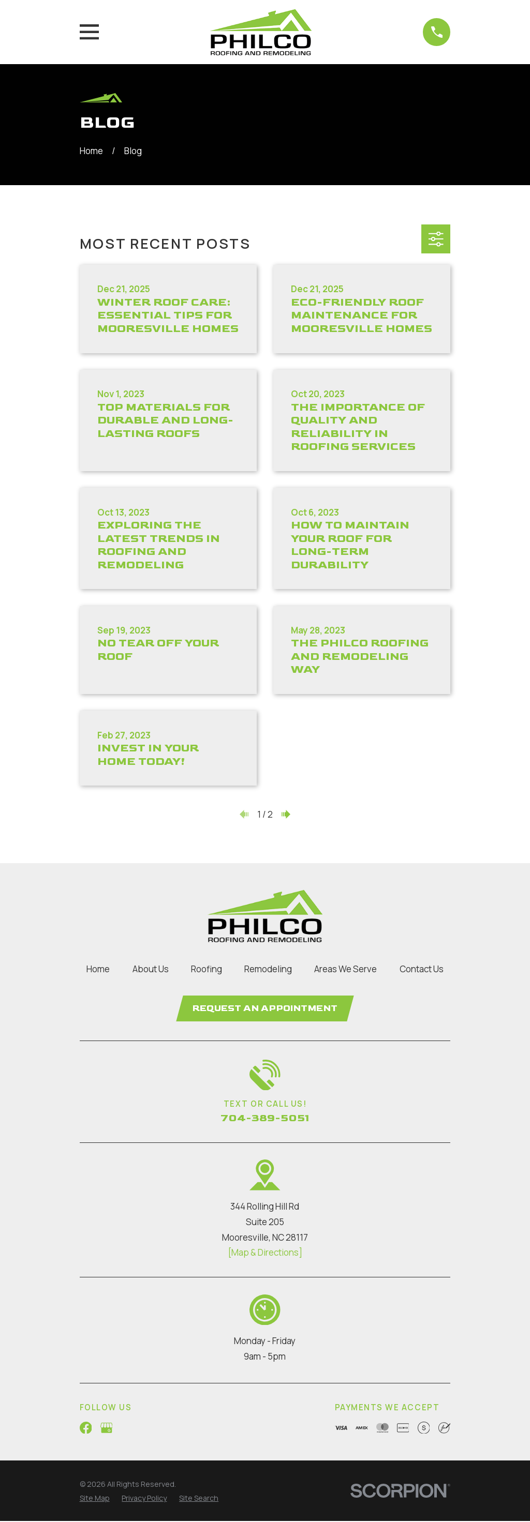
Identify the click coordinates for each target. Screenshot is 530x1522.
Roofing (206, 969)
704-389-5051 (264, 1119)
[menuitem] (95, 1500)
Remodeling (268, 969)
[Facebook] (86, 1429)
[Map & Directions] (265, 1254)
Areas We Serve (345, 969)
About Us (150, 969)
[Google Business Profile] (106, 1429)
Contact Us (422, 969)
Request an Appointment (264, 1009)
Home (98, 969)
